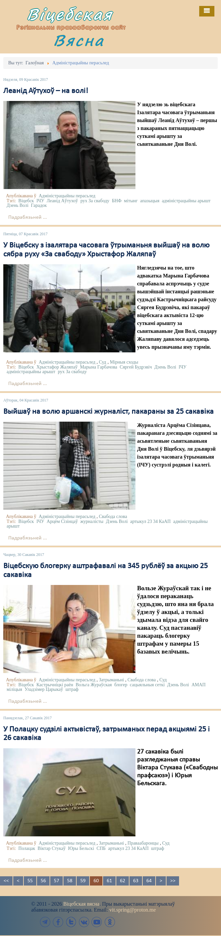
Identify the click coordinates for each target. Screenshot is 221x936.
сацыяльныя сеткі (147, 684)
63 (135, 881)
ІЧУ (40, 200)
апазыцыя (149, 200)
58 (69, 881)
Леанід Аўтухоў (62, 200)
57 (56, 881)
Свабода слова (113, 516)
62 (122, 881)
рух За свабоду (94, 200)
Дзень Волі (17, 205)
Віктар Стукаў (52, 848)
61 (109, 881)
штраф (71, 689)
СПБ (101, 848)
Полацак (26, 848)
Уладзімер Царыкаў (43, 689)
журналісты (91, 521)
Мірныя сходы (124, 362)
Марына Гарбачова (98, 367)
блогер (121, 684)
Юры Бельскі (81, 848)
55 (30, 881)
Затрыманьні (111, 679)
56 (43, 881)
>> (172, 881)
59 (83, 881)
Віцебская (70, 14)
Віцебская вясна (81, 904)
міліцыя (14, 689)
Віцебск (26, 200)
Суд (102, 362)
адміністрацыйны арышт (186, 200)
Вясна (79, 40)
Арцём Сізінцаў (62, 521)
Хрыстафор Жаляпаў (56, 367)
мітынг (131, 200)
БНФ (117, 200)
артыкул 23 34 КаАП (150, 521)
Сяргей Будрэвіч (136, 367)
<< (6, 881)
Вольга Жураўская (94, 684)
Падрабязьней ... (27, 217)
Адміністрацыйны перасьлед (67, 195)
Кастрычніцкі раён (54, 684)
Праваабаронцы (143, 843)
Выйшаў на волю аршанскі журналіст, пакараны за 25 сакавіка (108, 412)
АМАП (199, 684)
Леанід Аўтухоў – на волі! (45, 91)
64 (149, 881)
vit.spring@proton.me (132, 910)
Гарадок (39, 205)
